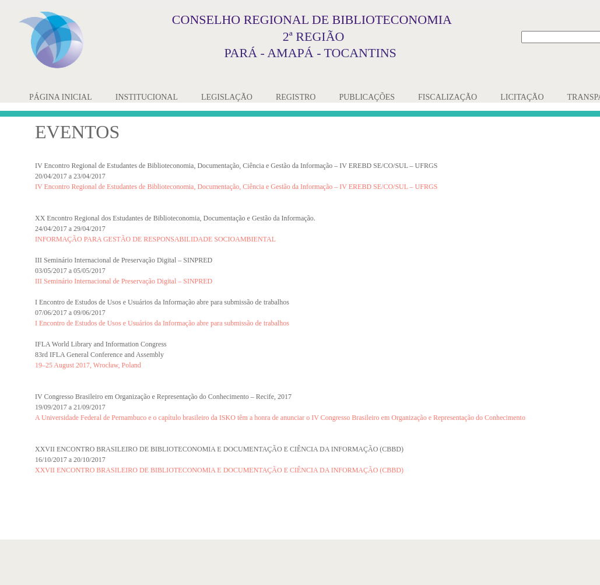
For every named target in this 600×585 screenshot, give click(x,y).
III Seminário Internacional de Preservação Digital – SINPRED (123, 281)
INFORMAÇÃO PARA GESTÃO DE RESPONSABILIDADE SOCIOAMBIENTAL (155, 239)
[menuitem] (60, 97)
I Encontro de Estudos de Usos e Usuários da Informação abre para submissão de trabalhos (162, 323)
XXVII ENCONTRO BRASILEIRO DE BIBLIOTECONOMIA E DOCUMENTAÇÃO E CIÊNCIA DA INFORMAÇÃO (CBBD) (219, 470)
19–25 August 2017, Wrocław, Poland (88, 365)
